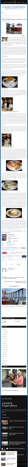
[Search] (25, 12)
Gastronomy (4, 343)
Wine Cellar (4, 363)
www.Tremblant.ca (14, 253)
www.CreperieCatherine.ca (10, 245)
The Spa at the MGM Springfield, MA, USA (17, 420)
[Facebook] (12, 1)
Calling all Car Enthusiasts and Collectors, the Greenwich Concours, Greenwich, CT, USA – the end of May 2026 (17, 443)
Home (3, 15)
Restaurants (4, 356)
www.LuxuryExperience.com (18, 259)
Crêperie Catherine (14, 37)
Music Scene (4, 351)
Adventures (4, 329)
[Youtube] (15, 1)
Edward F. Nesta (11, 268)
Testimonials (5, 2)
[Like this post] (16, 264)
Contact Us (19, 2)
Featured (3, 340)
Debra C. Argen (7, 20)
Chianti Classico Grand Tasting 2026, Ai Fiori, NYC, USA (17, 449)
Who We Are (10, 2)
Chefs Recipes (4, 334)
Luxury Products (5, 349)
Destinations (4, 336)
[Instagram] (20, 321)
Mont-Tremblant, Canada (21, 37)
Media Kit (23, 2)
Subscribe (14, 2)
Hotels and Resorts (5, 345)
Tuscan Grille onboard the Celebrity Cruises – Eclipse (16, 434)
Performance (4, 354)
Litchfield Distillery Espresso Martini (16, 454)
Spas (3, 358)
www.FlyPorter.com (10, 257)
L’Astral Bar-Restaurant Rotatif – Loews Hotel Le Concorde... (14, 306)
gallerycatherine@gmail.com (10, 243)
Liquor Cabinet (4, 347)
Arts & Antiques (5, 331)
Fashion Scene (4, 338)
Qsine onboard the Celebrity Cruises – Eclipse (16, 427)
